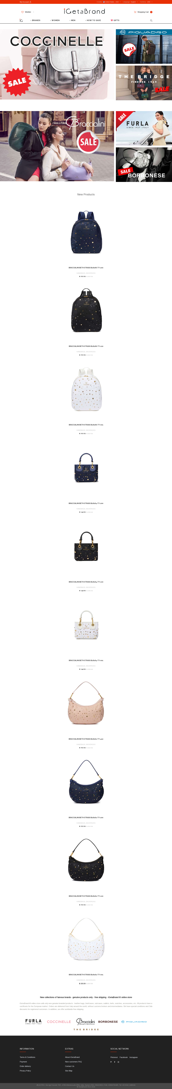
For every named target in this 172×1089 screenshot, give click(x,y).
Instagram (133, 1057)
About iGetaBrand (72, 1057)
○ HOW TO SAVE (93, 20)
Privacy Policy (25, 1071)
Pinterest (114, 1057)
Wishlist (27, 12)
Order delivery (25, 1066)
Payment (23, 1062)
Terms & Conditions (27, 1057)
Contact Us (69, 1066)
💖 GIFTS (115, 20)
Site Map (68, 1071)
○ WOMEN (55, 20)
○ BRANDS (35, 20)
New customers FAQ (73, 1062)
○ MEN (72, 20)
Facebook (124, 1057)
